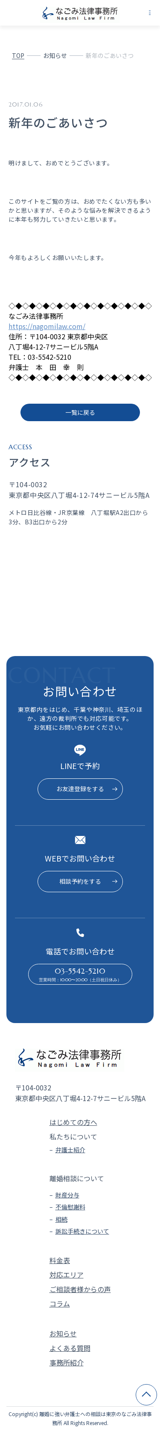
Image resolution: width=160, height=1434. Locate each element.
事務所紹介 (66, 1362)
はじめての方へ (73, 1122)
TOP (18, 55)
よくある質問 (69, 1348)
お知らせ (55, 55)
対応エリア (66, 1274)
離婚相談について (76, 1178)
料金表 (59, 1260)
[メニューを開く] (150, 13)
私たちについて (73, 1136)
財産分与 (67, 1195)
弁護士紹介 (70, 1149)
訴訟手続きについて (82, 1231)
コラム (59, 1303)
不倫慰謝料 (70, 1207)
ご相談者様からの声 (80, 1289)
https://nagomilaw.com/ (47, 326)
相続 (61, 1219)
